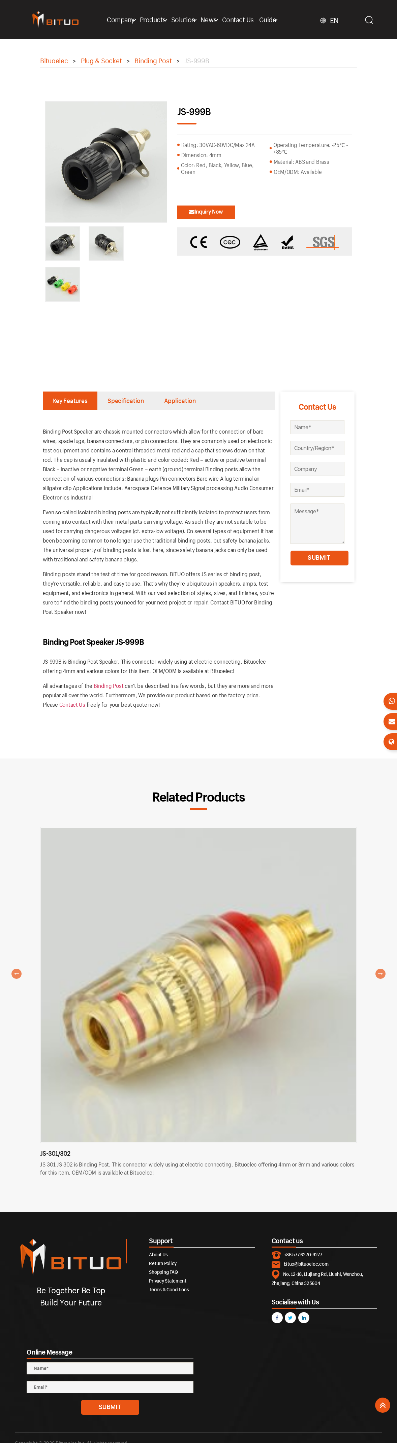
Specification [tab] (126, 401)
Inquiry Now (206, 211)
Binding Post (109, 685)
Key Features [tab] (70, 401)
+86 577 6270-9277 (303, 1254)
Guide (267, 19)
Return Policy (163, 1263)
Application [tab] (180, 401)
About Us (158, 1254)
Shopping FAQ (163, 1272)
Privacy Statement (167, 1281)
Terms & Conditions (169, 1289)
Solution (183, 19)
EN (334, 20)
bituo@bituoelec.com (306, 1264)
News (209, 19)
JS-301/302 (55, 1153)
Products (153, 19)
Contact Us (238, 19)
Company (120, 19)
